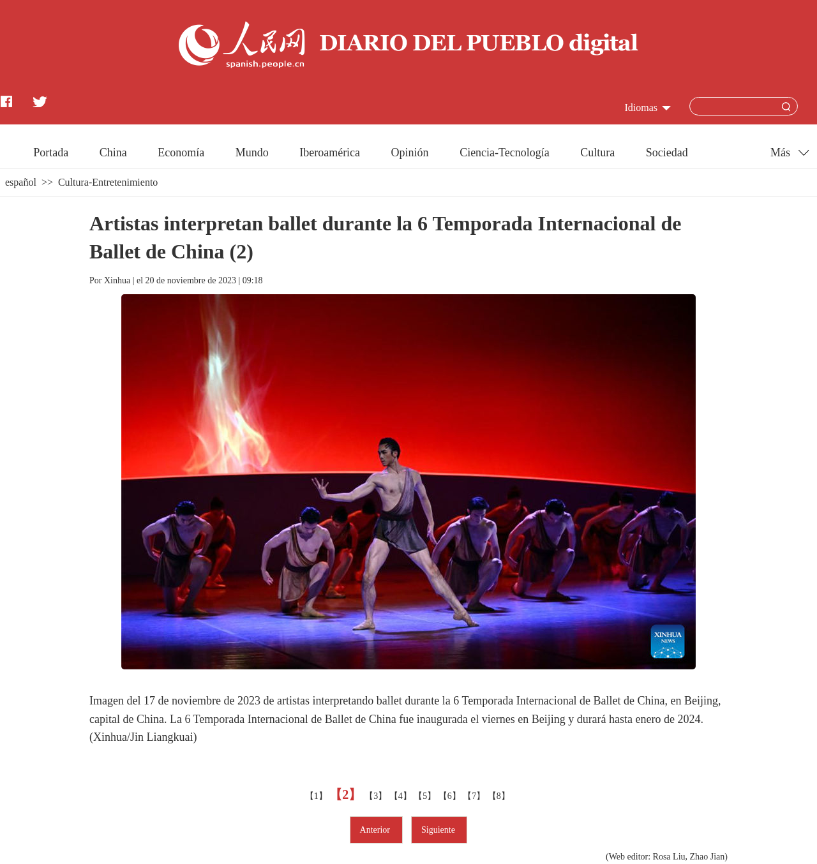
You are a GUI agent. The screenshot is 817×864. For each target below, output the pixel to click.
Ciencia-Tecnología (505, 152)
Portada (50, 152)
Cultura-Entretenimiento (108, 182)
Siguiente (439, 830)
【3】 (376, 796)
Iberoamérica (329, 152)
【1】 (317, 796)
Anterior (376, 830)
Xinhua (117, 280)
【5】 (426, 796)
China (113, 152)
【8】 (500, 796)
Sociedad (667, 152)
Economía (181, 152)
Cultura (597, 152)
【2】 (346, 794)
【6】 (450, 796)
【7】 (475, 796)
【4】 (401, 796)
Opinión (410, 152)
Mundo (252, 152)
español (20, 182)
